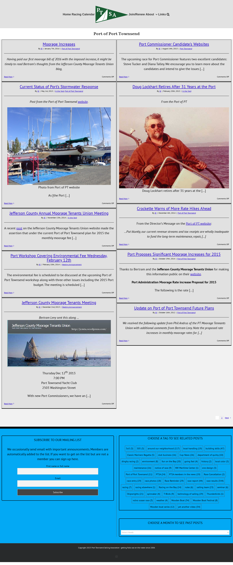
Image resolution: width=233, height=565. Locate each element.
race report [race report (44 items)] (195, 480)
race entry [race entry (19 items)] (134, 480)
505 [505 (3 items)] (140, 448)
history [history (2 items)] (206, 461)
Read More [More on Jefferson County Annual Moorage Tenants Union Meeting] (8, 246)
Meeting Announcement (72, 264)
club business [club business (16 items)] (167, 454)
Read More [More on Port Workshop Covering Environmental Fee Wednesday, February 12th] (8, 292)
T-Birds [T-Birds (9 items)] (169, 493)
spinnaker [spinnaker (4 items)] (153, 493)
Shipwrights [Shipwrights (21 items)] (135, 493)
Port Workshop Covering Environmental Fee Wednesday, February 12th (59, 258)
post (19, 228)
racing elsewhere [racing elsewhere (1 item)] (145, 487)
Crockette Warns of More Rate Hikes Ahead (174, 208)
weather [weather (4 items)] (162, 500)
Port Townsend (186, 48)
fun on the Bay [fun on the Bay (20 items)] (171, 461)
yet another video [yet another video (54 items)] (189, 506)
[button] (168, 14)
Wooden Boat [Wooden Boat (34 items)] (180, 500)
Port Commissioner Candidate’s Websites (174, 44)
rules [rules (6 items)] (189, 487)
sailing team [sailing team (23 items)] (205, 487)
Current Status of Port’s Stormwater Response (59, 86)
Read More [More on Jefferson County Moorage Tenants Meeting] (8, 403)
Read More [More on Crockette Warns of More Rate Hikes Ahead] (123, 244)
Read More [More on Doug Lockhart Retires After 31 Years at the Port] (123, 198)
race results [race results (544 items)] (215, 480)
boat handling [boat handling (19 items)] (192, 448)
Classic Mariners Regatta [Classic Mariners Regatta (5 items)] (140, 454)
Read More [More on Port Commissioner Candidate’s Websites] (123, 76)
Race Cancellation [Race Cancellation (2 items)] (214, 474)
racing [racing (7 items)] (127, 487)
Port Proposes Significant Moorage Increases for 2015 (174, 254)
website (83, 102)
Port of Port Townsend (71, 48)
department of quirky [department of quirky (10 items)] (210, 454)
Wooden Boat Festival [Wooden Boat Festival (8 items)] (205, 500)
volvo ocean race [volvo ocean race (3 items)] (143, 500)
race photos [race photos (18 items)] (153, 480)
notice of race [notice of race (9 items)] (163, 467)
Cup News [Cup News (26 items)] (187, 454)
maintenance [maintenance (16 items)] (142, 467)
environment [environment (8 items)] (150, 461)
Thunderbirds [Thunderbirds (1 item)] (215, 493)
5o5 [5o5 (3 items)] (129, 448)
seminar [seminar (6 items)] (222, 487)
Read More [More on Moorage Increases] (8, 76)
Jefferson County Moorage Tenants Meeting (59, 302)
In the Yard (59, 91)
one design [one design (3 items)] (209, 467)
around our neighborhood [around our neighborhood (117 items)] (164, 448)
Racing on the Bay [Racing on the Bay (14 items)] (170, 487)
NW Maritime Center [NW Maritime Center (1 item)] (186, 467)
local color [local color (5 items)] (222, 461)
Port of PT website (198, 223)
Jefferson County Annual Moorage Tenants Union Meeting (59, 213)
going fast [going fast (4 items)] (191, 461)
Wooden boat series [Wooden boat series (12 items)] (162, 506)
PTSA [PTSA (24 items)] (160, 474)
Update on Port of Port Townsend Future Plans (174, 308)
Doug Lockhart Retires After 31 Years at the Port (174, 86)
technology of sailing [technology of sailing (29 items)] (190, 493)
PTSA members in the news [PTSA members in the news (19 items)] (184, 474)
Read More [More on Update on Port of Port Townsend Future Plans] (123, 340)
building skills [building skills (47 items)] (215, 448)
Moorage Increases (59, 44)
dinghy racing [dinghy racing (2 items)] (130, 461)
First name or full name (57, 466)
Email (58, 478)
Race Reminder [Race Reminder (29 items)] (174, 480)
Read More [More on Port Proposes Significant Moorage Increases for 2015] (123, 298)
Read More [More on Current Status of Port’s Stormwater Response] (8, 203)
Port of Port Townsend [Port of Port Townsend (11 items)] (139, 474)
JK (42, 48)
